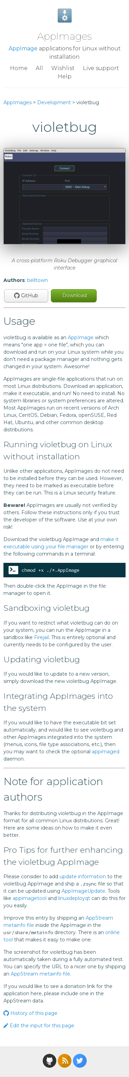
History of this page (30, 1013)
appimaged (105, 751)
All (39, 68)
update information (83, 876)
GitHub (26, 295)
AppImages (64, 36)
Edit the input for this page (38, 1025)
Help (65, 76)
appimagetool (29, 898)
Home (19, 68)
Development (54, 102)
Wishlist (63, 68)
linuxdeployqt (74, 898)
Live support (101, 68)
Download (74, 295)
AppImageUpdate (83, 891)
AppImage (23, 48)
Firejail (41, 637)
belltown (37, 280)
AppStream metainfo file (40, 974)
